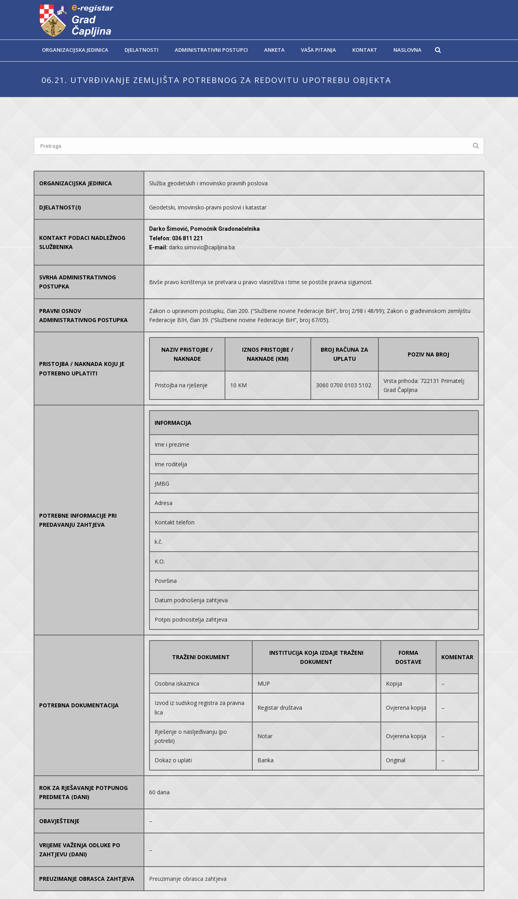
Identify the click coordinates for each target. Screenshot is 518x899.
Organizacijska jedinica (75, 49)
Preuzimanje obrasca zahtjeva (188, 878)
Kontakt (364, 49)
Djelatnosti (142, 49)
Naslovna (407, 49)
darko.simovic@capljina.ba (202, 247)
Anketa (274, 49)
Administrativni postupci (211, 49)
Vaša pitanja (318, 49)
